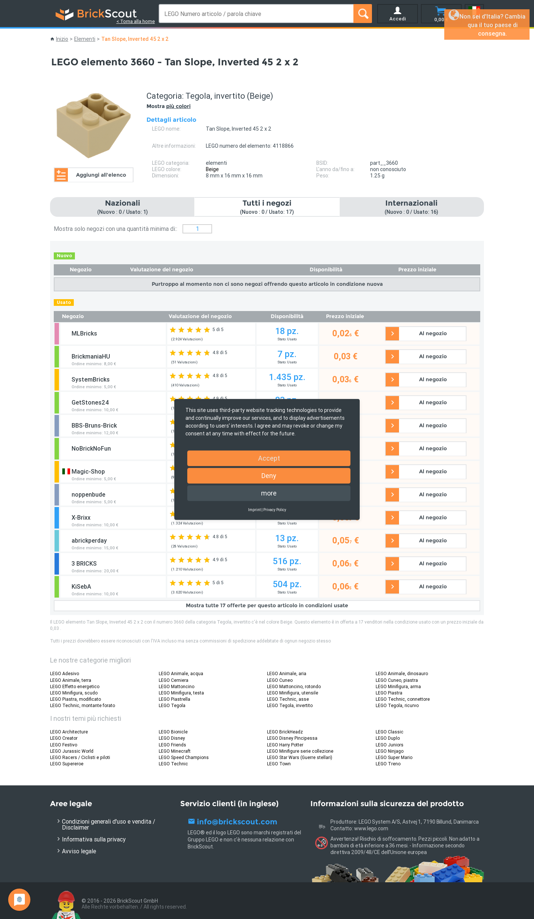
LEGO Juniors (389, 745)
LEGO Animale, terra (70, 680)
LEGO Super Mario (394, 757)
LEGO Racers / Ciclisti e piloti (80, 757)
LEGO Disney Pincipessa (292, 738)
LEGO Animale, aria (286, 673)
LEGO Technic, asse (288, 699)
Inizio (62, 39)
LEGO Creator (64, 738)
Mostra (168, 106)
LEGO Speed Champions (184, 757)
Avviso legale (79, 851)
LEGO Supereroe (66, 763)
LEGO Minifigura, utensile (292, 693)
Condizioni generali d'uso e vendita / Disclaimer (108, 824)
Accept (269, 458)
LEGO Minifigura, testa (181, 693)
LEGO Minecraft (175, 751)
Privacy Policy (274, 509)
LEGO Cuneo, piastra (397, 680)
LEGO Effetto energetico (74, 686)
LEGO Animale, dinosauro (402, 673)
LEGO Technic (173, 763)
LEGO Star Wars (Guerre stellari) (299, 757)
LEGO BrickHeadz (285, 732)
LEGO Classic (389, 732)
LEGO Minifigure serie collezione (300, 751)
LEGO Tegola (172, 705)
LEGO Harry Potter (285, 745)
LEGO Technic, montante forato (82, 705)
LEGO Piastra (389, 693)
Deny (268, 475)
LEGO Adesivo (64, 673)
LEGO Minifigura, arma (398, 686)
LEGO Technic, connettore (403, 699)
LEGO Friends (172, 745)
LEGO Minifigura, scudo (74, 693)
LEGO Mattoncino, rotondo (294, 686)
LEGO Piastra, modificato (75, 699)
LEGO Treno (388, 763)
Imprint (254, 509)
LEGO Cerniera (173, 680)
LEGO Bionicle (173, 732)
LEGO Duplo (388, 738)
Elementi (84, 39)
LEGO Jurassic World (71, 751)
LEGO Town (279, 763)
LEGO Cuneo (280, 680)
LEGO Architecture (69, 732)
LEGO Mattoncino (176, 686)
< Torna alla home (135, 21)
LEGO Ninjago (389, 751)
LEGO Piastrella (174, 699)
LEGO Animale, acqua (181, 673)
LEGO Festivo (63, 745)
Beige (212, 169)
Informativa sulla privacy (94, 839)
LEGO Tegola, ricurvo (397, 705)
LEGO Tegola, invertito (290, 705)
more (269, 493)
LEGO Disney (172, 738)
